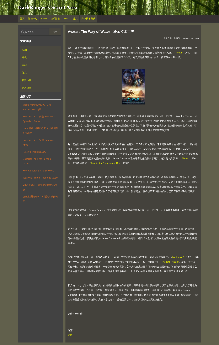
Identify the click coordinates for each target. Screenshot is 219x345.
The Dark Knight (170, 262)
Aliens (185, 158)
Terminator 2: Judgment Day (105, 163)
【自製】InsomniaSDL (34, 152)
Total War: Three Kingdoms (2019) (40, 177)
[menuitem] (22, 18)
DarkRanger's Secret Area (47, 7)
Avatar (179, 52)
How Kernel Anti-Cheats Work (38, 170)
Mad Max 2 (178, 257)
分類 (70, 330)
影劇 (70, 335)
